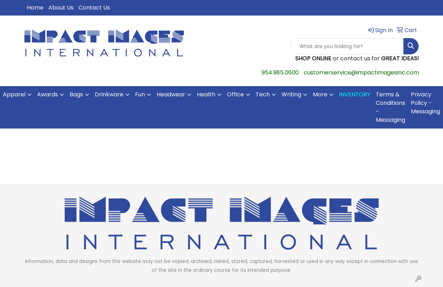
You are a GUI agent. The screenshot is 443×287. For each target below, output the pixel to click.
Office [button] (235, 94)
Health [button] (206, 94)
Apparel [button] (14, 94)
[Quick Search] (347, 46)
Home (35, 8)
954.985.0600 (280, 72)
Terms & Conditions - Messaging (390, 107)
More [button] (320, 94)
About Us (61, 8)
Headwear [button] (171, 94)
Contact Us (94, 8)
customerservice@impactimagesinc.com (361, 72)
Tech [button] (263, 94)
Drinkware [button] (109, 94)
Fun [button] (140, 94)
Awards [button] (47, 94)
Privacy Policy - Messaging (425, 102)
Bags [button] (76, 94)
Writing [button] (291, 94)
